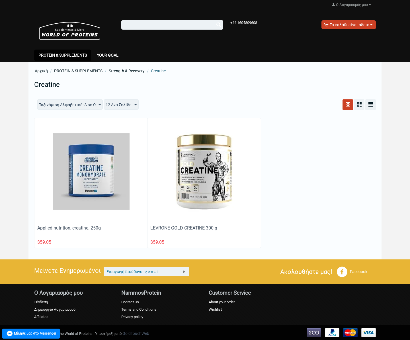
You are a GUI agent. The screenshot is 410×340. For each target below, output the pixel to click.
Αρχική (41, 71)
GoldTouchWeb (135, 333)
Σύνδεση (41, 302)
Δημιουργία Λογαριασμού (54, 309)
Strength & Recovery (127, 71)
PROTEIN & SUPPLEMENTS (62, 55)
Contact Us (130, 302)
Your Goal (107, 55)
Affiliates (41, 317)
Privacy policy (132, 317)
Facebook (352, 272)
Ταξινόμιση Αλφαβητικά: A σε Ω (70, 105)
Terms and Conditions (138, 309)
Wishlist (215, 309)
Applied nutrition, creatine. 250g (69, 228)
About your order (222, 302)
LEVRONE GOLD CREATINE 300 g (183, 228)
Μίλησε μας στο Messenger (32, 333)
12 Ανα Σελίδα (121, 105)
